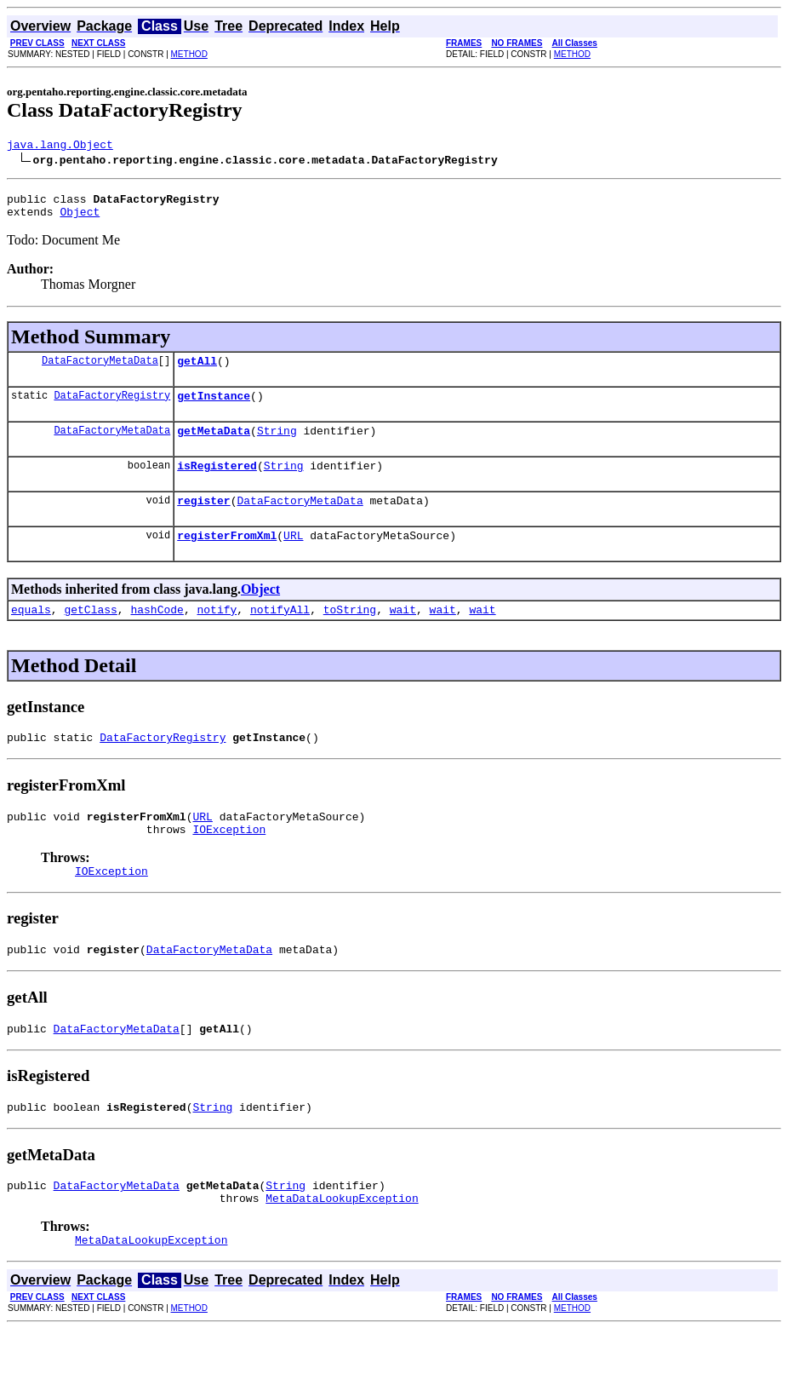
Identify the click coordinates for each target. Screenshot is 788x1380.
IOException (229, 862)
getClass (90, 634)
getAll (197, 370)
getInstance (213, 408)
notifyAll (280, 634)
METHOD (189, 54)
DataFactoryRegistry (112, 407)
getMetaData (213, 445)
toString (349, 634)
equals (31, 634)
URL (293, 558)
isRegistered (217, 483)
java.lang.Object (60, 146)
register (203, 520)
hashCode (156, 634)
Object (80, 219)
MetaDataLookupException (342, 1246)
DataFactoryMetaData (100, 370)
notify (217, 634)
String (277, 445)
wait (403, 634)
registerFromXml (227, 558)
